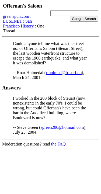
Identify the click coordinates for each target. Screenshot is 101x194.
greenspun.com (16, 16)
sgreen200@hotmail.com (62, 127)
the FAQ (58, 144)
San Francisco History (18, 23)
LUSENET (12, 21)
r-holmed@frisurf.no (64, 72)
